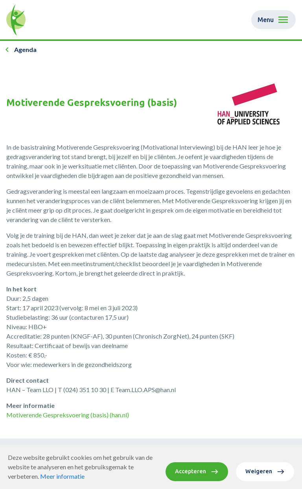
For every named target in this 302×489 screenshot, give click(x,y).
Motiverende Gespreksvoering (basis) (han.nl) (67, 415)
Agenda (25, 49)
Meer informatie (62, 481)
